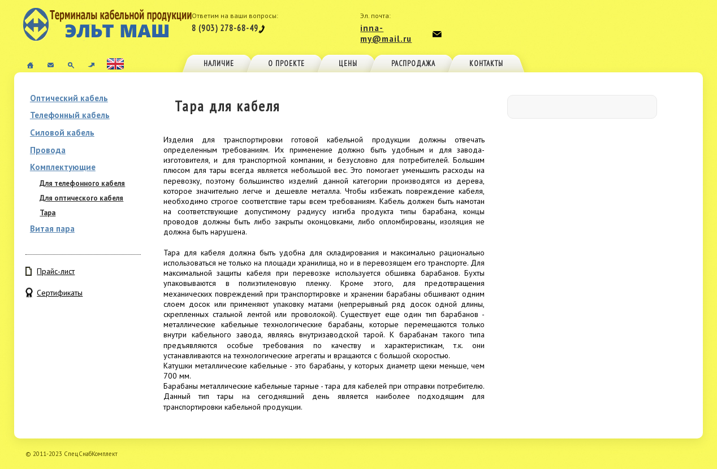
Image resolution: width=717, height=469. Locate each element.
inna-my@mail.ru (386, 33)
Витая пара (52, 228)
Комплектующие (63, 167)
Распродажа (413, 63)
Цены (348, 63)
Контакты (486, 63)
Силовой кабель (62, 132)
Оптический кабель (69, 98)
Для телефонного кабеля (82, 183)
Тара (47, 213)
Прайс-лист (56, 271)
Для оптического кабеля (81, 198)
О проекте (286, 63)
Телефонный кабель (70, 115)
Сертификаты (60, 293)
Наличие (219, 63)
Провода (48, 150)
